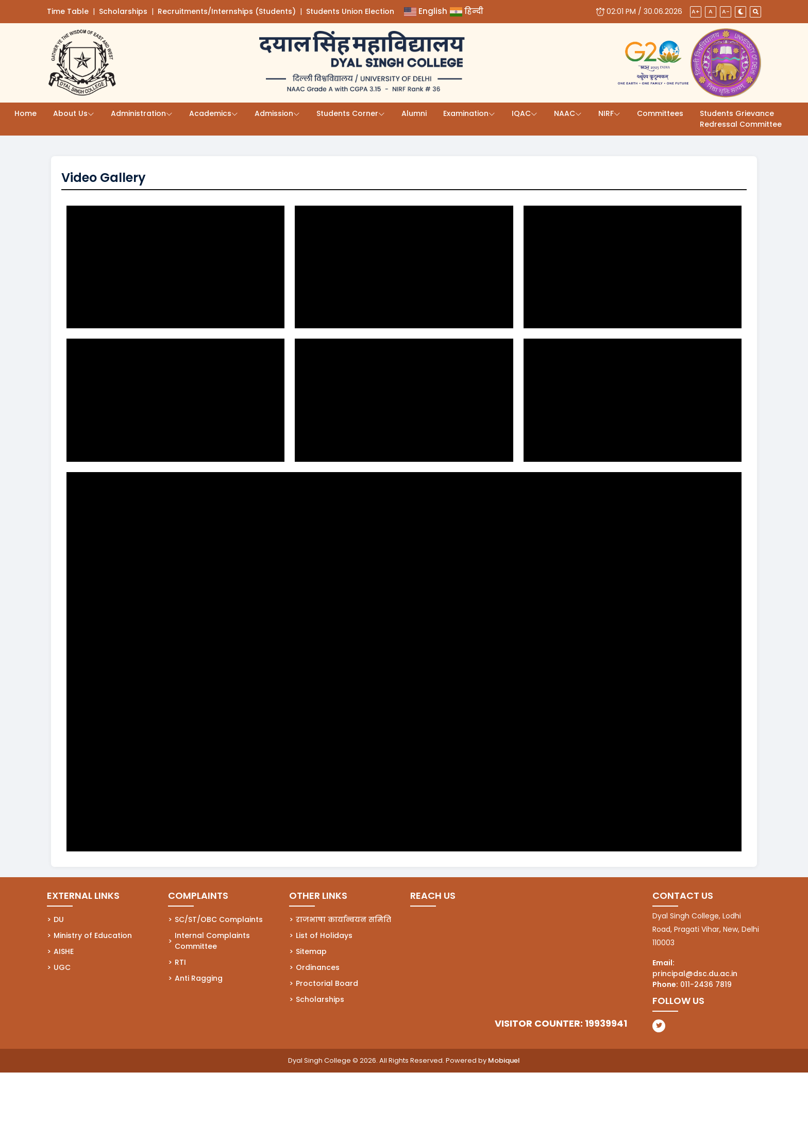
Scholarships (123, 11)
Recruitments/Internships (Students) (227, 11)
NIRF (606, 113)
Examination (466, 113)
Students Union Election (350, 11)
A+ (696, 11)
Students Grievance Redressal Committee (741, 118)
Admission (274, 113)
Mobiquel (504, 1060)
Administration (138, 113)
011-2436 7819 (706, 984)
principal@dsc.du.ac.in (694, 973)
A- (726, 11)
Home (25, 113)
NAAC (564, 113)
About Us (70, 113)
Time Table (68, 11)
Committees (660, 113)
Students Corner (347, 113)
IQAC (521, 113)
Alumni (414, 113)
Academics (210, 113)
